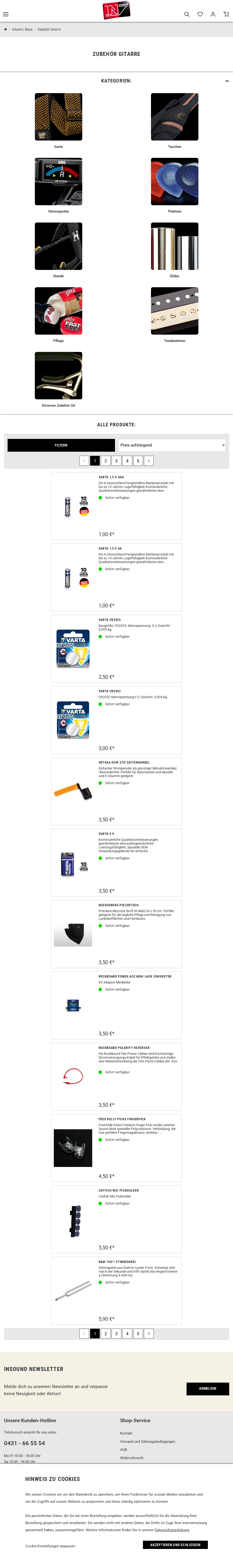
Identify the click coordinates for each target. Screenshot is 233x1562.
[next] (149, 460)
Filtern (61, 445)
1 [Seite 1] (95, 460)
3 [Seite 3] (116, 460)
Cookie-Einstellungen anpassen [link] (50, 1546)
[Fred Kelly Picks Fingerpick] (73, 1148)
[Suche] (186, 14)
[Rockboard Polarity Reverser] (73, 1077)
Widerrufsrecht (131, 1458)
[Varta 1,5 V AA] (73, 577)
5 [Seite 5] (138, 460)
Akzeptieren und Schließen (175, 1545)
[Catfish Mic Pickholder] (73, 1219)
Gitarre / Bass (22, 29)
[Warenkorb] (226, 14)
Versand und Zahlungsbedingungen (147, 1441)
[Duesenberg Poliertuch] (73, 934)
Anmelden (207, 1388)
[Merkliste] (199, 14)
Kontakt (126, 1433)
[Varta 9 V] (73, 862)
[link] (116, 81)
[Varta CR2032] (73, 720)
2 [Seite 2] (106, 460)
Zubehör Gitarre (49, 29)
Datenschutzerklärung (172, 1530)
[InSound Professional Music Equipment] (5, 29)
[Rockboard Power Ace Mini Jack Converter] (73, 1005)
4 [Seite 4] (127, 460)
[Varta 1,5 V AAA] (73, 506)
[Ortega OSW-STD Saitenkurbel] (73, 791)
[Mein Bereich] (212, 14)
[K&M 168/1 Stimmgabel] (73, 1291)
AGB (123, 1450)
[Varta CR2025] (73, 648)
